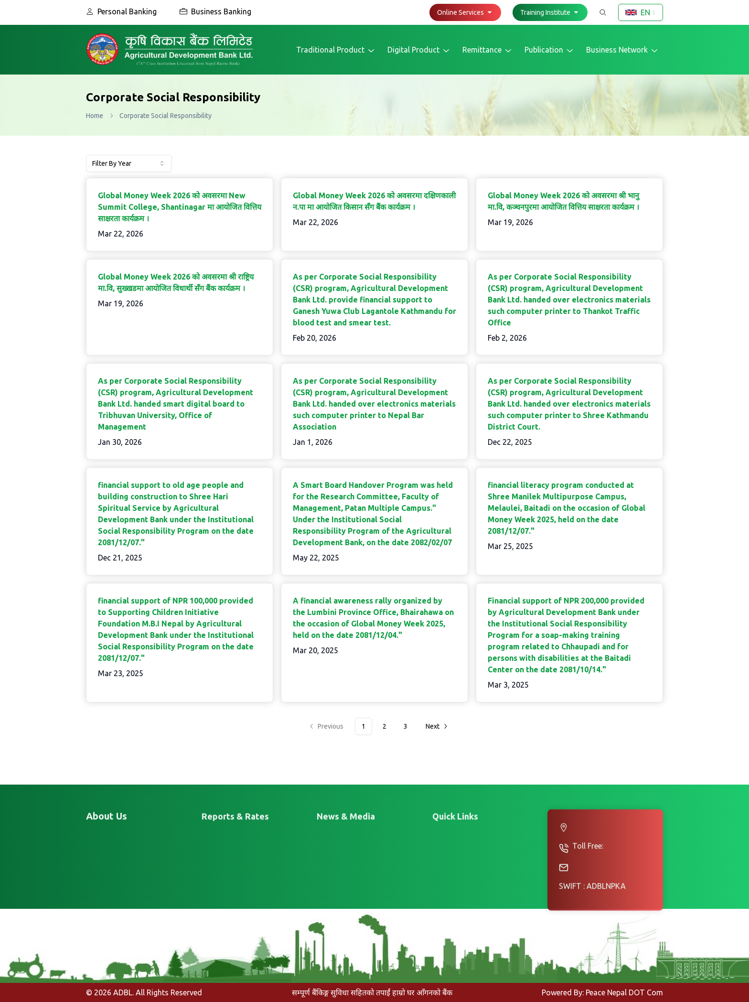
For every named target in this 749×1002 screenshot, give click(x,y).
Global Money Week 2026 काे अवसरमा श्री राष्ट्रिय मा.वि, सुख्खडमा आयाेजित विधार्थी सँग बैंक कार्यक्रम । (176, 282)
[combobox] (640, 12)
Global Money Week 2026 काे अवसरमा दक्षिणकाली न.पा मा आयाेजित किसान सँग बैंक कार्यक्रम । (374, 201)
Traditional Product (336, 50)
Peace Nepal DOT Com (624, 992)
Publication (549, 50)
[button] (465, 12)
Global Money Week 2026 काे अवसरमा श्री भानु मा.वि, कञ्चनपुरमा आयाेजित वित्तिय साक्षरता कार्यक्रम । (563, 201)
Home (94, 115)
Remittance (487, 50)
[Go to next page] (436, 726)
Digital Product (419, 50)
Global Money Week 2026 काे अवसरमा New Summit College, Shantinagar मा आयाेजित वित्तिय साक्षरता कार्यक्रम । (179, 207)
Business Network (622, 50)
